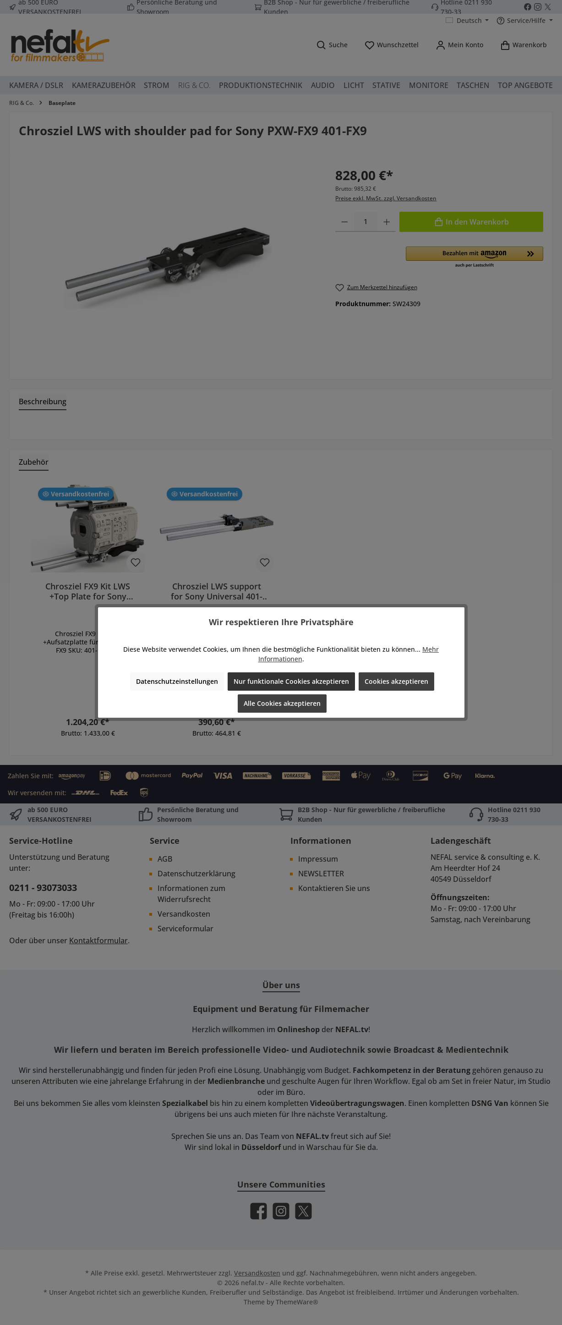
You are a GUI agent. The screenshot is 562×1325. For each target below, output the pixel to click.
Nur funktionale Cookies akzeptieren (291, 681)
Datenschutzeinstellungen (177, 681)
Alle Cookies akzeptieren (282, 703)
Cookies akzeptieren (396, 681)
